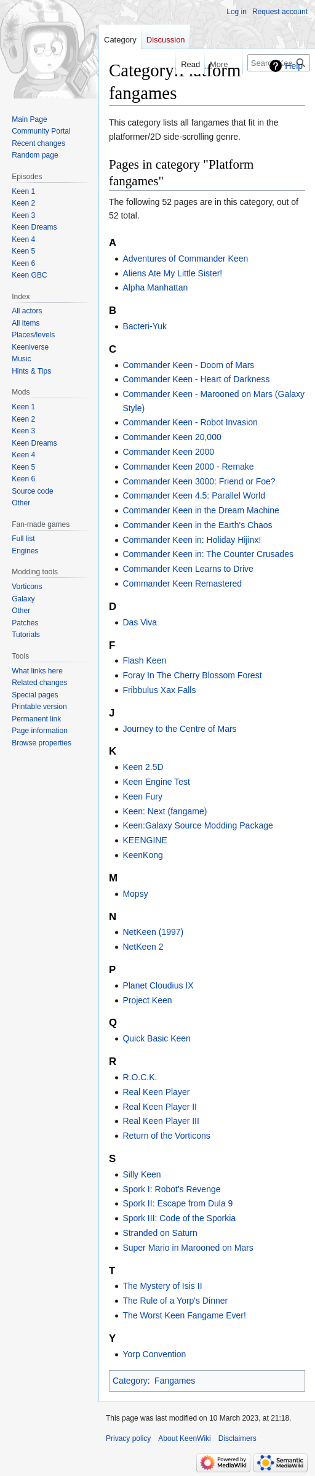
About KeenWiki (184, 1438)
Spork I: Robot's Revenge (171, 1189)
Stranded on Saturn (159, 1233)
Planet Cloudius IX (157, 985)
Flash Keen (144, 660)
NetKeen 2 (142, 947)
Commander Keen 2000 (168, 452)
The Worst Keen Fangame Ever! (184, 1315)
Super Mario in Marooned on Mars (187, 1248)
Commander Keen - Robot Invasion (189, 422)
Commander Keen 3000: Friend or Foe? (198, 481)
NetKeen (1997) (152, 932)
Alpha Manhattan (155, 287)
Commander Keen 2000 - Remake (187, 466)
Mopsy (135, 894)
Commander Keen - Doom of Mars (188, 365)
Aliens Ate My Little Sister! (172, 273)
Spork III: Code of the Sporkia (179, 1218)
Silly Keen (141, 1174)
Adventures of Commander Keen (185, 258)
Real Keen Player (155, 1092)
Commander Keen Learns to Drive (187, 569)
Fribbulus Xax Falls (159, 690)
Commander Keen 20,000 (171, 437)
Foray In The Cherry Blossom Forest (191, 675)
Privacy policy (128, 1438)
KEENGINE (144, 840)
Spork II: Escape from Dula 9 (177, 1203)
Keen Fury (142, 796)
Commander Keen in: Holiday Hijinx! (191, 540)
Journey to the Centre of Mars (179, 729)
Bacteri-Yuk (144, 326)
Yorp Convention (154, 1354)
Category (130, 1381)
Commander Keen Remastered (182, 583)
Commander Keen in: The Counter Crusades (207, 554)
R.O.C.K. (139, 1077)
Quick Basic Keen (156, 1038)
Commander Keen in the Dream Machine (200, 510)
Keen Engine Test (156, 782)
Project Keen (147, 1000)
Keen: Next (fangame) (164, 811)
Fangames (174, 1381)
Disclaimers (237, 1438)
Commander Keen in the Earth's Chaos (197, 525)
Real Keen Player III (160, 1121)
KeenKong (142, 855)
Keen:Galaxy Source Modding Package (197, 825)
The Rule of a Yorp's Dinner (175, 1301)
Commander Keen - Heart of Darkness (195, 379)
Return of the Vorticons (166, 1136)
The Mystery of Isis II (162, 1286)
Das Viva (139, 622)
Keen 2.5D (142, 767)
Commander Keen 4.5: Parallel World (193, 495)
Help (294, 66)
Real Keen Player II (159, 1107)
